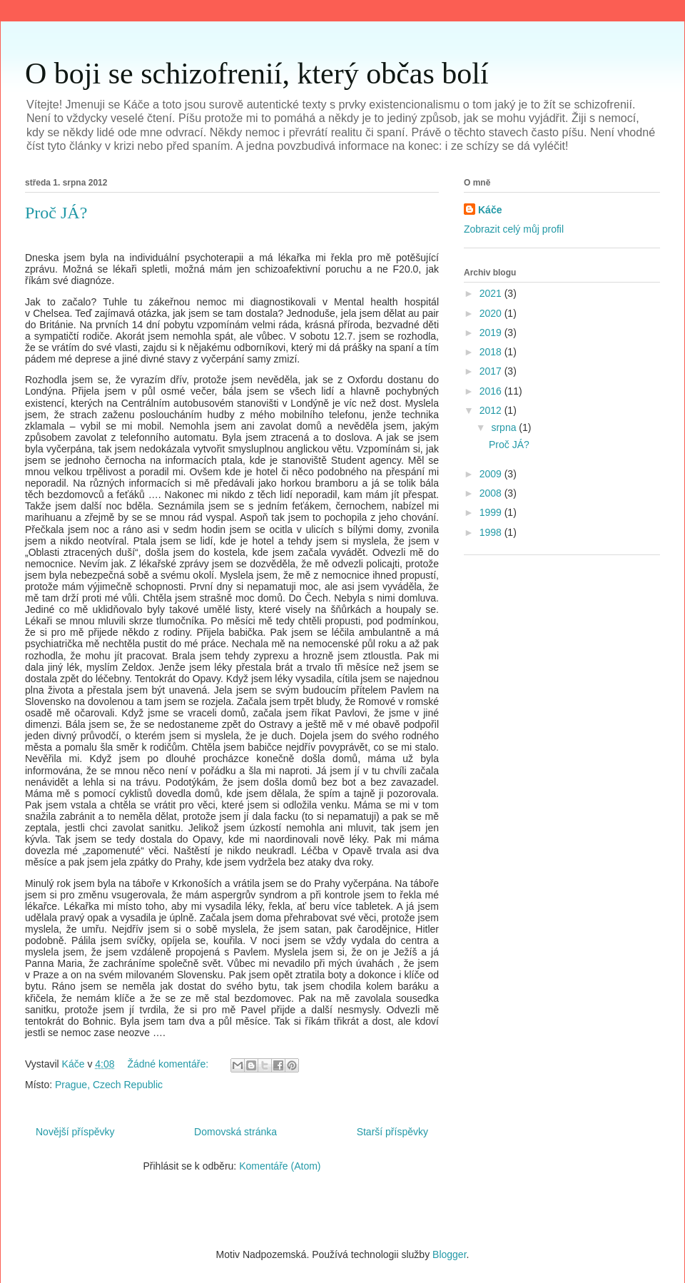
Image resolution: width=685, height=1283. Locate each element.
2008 (492, 493)
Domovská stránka (235, 1131)
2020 (492, 313)
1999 (492, 512)
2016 (492, 391)
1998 (492, 532)
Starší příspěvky (392, 1131)
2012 (492, 410)
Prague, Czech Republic (109, 1084)
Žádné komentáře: (169, 1064)
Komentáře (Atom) (279, 1166)
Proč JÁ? (56, 212)
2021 (492, 293)
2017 (492, 371)
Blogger (449, 1254)
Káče (490, 209)
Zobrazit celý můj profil (514, 229)
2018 (492, 351)
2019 (492, 332)
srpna (505, 427)
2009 (492, 474)
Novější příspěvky (75, 1131)
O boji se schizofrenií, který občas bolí (257, 73)
